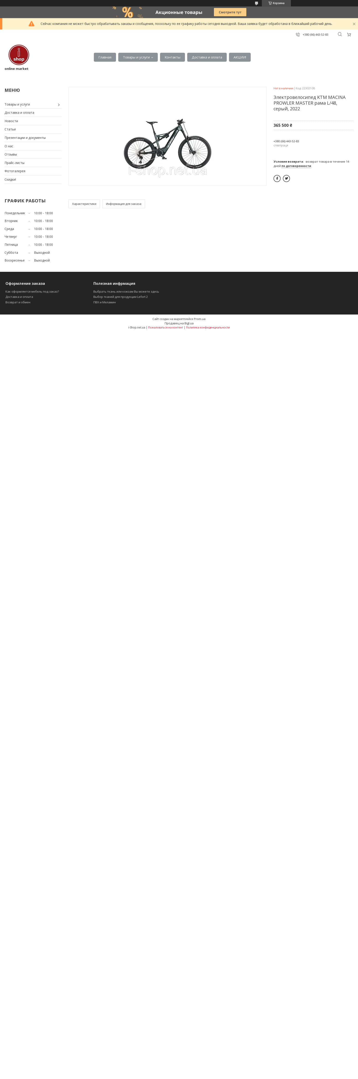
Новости (11, 121)
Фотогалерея (15, 171)
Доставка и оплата (207, 57)
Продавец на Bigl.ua (179, 323)
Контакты (172, 57)
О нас (9, 146)
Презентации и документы (25, 137)
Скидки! (10, 179)
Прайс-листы (14, 163)
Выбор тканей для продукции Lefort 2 (120, 297)
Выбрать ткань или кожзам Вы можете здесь (126, 291)
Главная (104, 57)
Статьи (10, 129)
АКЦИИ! (240, 57)
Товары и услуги (136, 57)
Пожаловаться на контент (165, 327)
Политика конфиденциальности (208, 327)
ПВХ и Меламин (104, 302)
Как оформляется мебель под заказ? (32, 291)
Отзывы (11, 154)
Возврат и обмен (17, 302)
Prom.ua (199, 319)
